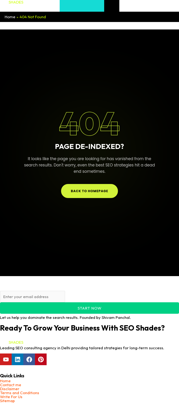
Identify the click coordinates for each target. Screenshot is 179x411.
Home (5, 381)
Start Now (90, 308)
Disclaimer (9, 389)
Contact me (10, 385)
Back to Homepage (89, 191)
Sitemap (7, 401)
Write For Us (11, 397)
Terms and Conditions (19, 393)
